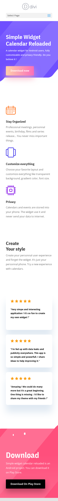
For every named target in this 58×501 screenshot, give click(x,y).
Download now (20, 70)
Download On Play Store (26, 484)
